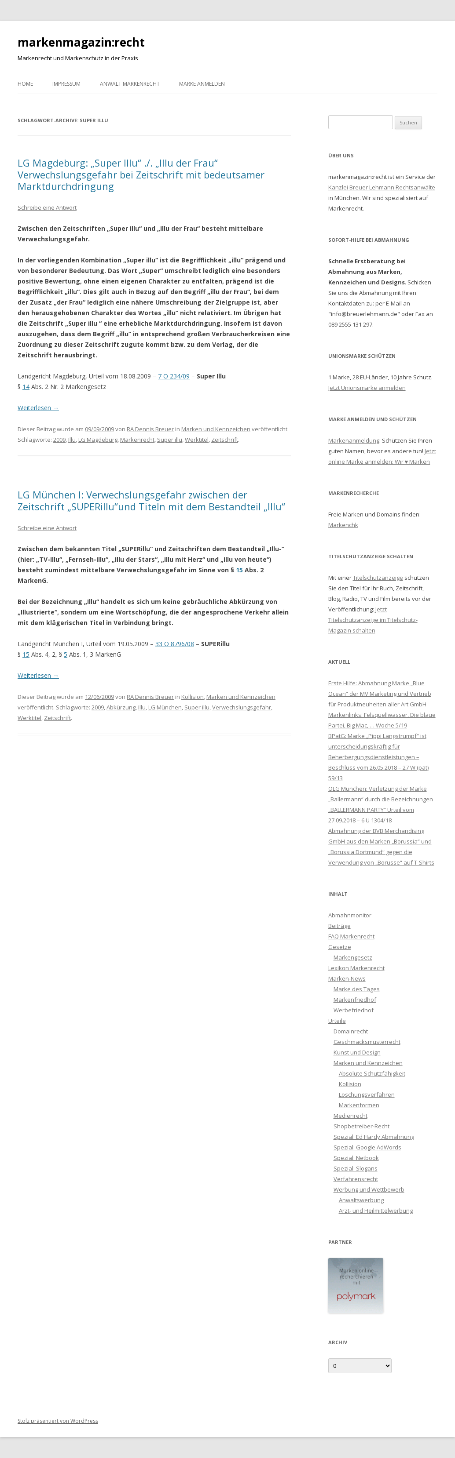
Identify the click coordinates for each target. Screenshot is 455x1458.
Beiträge (339, 926)
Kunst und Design (357, 1052)
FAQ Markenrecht (351, 936)
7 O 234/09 (174, 376)
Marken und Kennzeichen (215, 429)
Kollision (192, 697)
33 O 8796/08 (174, 644)
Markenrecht (137, 440)
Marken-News (347, 978)
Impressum (66, 83)
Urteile (337, 1021)
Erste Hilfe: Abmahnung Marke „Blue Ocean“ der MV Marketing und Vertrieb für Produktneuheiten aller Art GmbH (379, 693)
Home (25, 83)
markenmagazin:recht (81, 42)
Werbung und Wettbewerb (369, 1189)
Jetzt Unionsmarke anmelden (367, 388)
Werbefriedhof (354, 1010)
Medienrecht (350, 1116)
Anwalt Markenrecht (130, 83)
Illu (72, 440)
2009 (59, 440)
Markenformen (359, 1105)
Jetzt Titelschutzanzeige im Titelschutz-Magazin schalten (373, 619)
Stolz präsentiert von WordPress (58, 1421)
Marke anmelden (202, 83)
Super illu (169, 440)
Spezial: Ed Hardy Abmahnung (374, 1137)
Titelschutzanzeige (378, 578)
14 (25, 386)
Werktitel (197, 440)
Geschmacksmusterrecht (367, 1042)
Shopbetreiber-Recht (361, 1126)
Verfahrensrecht (356, 1179)
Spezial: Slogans (356, 1168)
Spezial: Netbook (356, 1158)
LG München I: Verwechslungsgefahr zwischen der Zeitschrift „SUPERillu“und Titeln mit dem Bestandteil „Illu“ (151, 500)
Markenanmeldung (353, 440)
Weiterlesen (38, 408)
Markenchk (343, 525)
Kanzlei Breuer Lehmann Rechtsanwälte (381, 187)
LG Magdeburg (97, 440)
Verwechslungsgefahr (241, 707)
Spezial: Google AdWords (367, 1147)
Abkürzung (121, 707)
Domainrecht (351, 1031)
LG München (165, 707)
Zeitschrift (224, 440)
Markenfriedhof (355, 1000)
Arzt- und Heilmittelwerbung (376, 1210)
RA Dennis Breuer (150, 429)
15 (239, 570)
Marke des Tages (357, 989)
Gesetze (339, 947)
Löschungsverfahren (367, 1094)
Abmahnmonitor (349, 915)
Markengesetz (353, 957)
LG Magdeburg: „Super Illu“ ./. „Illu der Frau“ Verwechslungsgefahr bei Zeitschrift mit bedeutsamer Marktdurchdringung (141, 174)
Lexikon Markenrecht (356, 968)
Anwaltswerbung (361, 1200)
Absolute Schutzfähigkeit (372, 1073)
